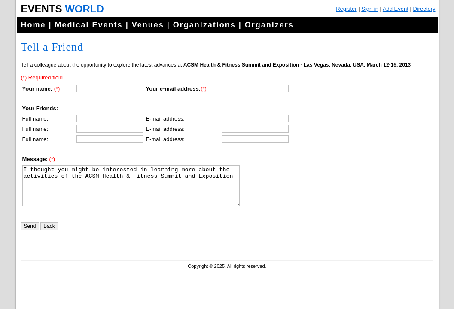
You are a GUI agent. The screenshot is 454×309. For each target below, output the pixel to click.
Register (346, 9)
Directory (424, 9)
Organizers (269, 25)
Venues (148, 25)
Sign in (369, 9)
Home (33, 25)
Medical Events (89, 25)
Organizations (204, 25)
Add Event (395, 9)
